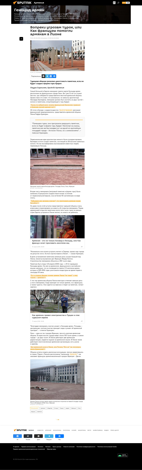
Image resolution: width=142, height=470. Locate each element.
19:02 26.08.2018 (35, 38)
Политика (66, 430)
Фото (89, 430)
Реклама (47, 446)
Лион (79, 408)
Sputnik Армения (65, 110)
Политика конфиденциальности (86, 446)
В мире (56, 408)
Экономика (57, 430)
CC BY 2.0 (32, 72)
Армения (73, 354)
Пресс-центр (114, 430)
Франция (73, 408)
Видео (106, 430)
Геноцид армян (34, 408)
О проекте (16, 446)
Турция (61, 408)
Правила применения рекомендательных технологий (29, 449)
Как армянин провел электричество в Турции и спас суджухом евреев (56, 316)
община (33, 411)
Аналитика (82, 430)
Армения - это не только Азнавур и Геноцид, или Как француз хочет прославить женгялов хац (56, 241)
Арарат (67, 408)
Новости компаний (68, 446)
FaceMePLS (39, 72)
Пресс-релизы (57, 446)
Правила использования (28, 446)
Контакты (40, 446)
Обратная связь (51, 449)
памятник (39, 411)
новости (40, 430)
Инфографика (98, 430)
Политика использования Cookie (107, 446)
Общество (49, 408)
